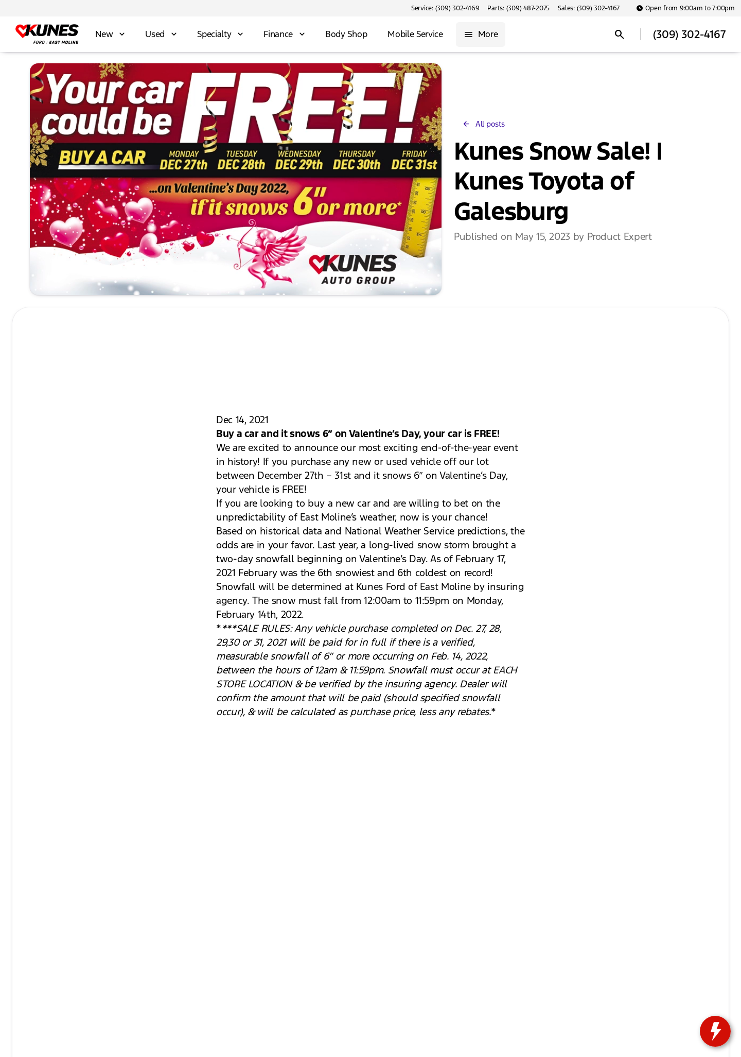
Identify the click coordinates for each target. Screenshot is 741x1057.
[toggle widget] (715, 1031)
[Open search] (619, 34)
